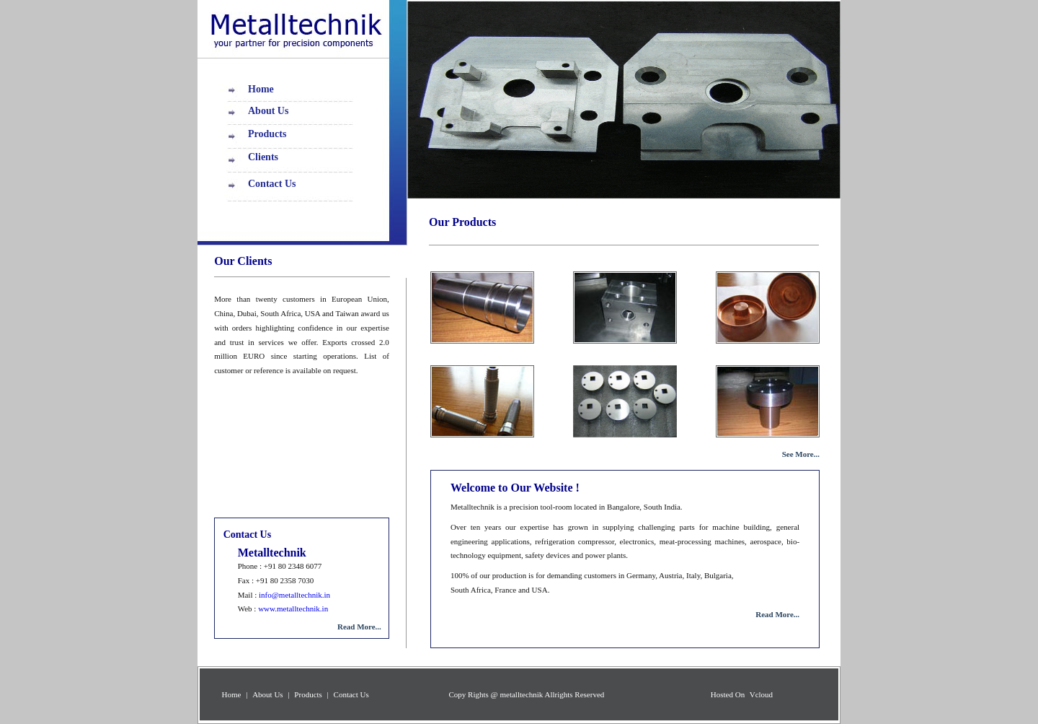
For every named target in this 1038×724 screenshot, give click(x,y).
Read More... (777, 614)
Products (267, 133)
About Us (268, 110)
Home (261, 89)
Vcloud (760, 694)
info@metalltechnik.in (293, 594)
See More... (801, 454)
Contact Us (272, 183)
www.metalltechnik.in (293, 608)
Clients (263, 157)
